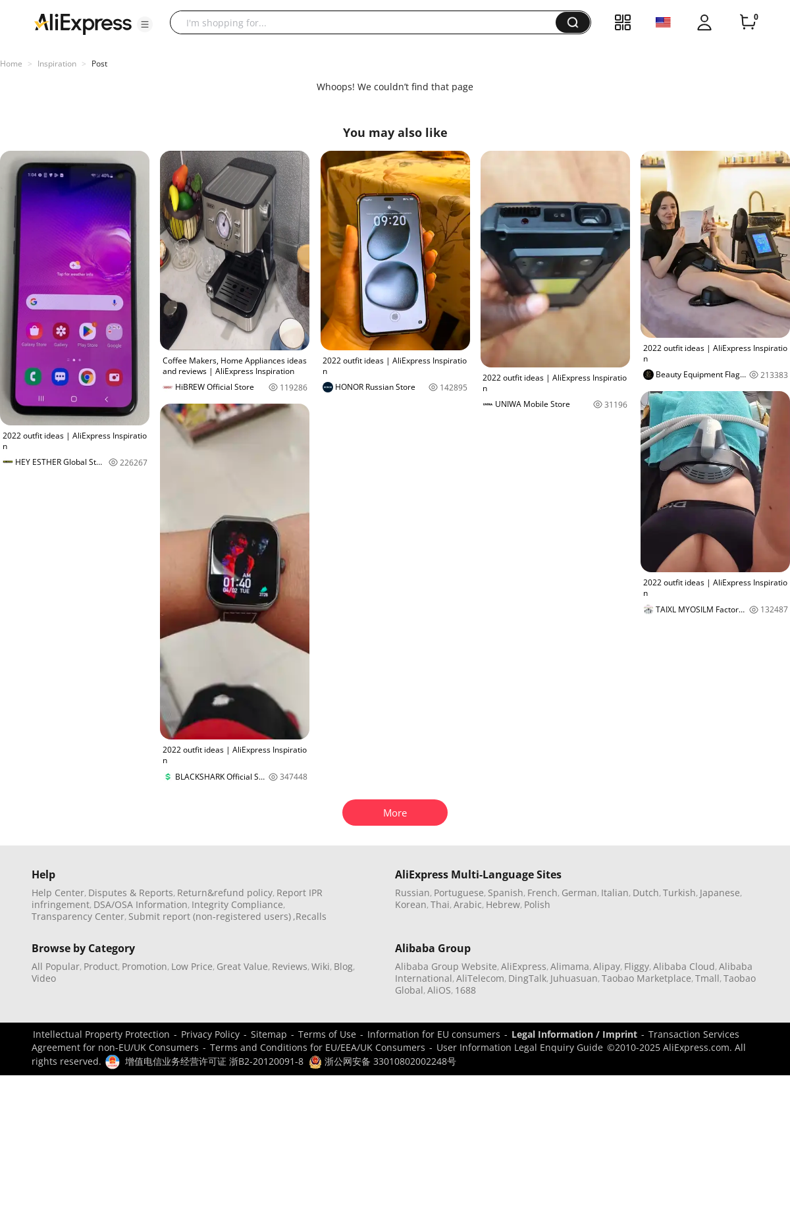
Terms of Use (327, 1034)
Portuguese (459, 892)
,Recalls (310, 916)
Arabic (468, 904)
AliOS (439, 990)
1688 (465, 990)
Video (44, 978)
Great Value (242, 966)
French (542, 892)
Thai (440, 904)
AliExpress (523, 966)
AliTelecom (480, 978)
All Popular (56, 966)
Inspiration (57, 63)
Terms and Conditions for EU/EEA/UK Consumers (317, 1047)
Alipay (606, 966)
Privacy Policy (210, 1034)
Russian (412, 892)
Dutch (646, 892)
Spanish (505, 892)
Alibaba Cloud (684, 966)
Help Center (58, 892)
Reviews (289, 966)
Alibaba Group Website (446, 966)
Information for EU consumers (433, 1034)
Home (11, 63)
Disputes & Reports (130, 892)
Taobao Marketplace (646, 978)
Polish (537, 904)
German (579, 892)
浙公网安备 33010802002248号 (382, 1061)
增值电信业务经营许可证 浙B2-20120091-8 (214, 1061)
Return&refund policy (225, 892)
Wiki (320, 966)
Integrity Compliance (237, 904)
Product (101, 966)
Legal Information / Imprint (574, 1034)
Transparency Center (78, 916)
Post (99, 63)
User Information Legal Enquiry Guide (519, 1047)
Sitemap (269, 1034)
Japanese (720, 892)
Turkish (679, 892)
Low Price (192, 966)
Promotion (144, 966)
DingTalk (527, 978)
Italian (615, 892)
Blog (343, 966)
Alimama (569, 966)
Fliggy (636, 966)
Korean (411, 904)
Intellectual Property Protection (101, 1034)
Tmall (707, 978)
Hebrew (503, 904)
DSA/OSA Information (140, 904)
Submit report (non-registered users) (209, 916)
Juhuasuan (574, 978)
